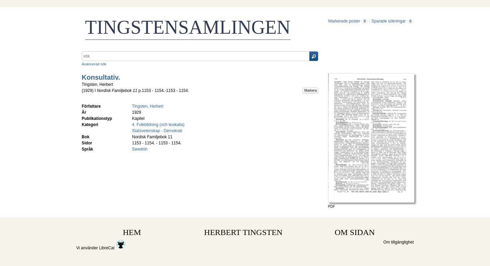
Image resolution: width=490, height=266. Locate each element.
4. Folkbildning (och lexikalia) (158, 124)
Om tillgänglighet (398, 242)
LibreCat (112, 248)
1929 (87, 90)
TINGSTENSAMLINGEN (188, 27)
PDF (331, 206)
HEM (132, 232)
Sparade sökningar (389, 21)
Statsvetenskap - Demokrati (157, 130)
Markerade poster (344, 21)
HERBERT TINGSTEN (243, 232)
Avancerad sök (94, 64)
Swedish (139, 149)
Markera (310, 90)
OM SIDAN (354, 232)
